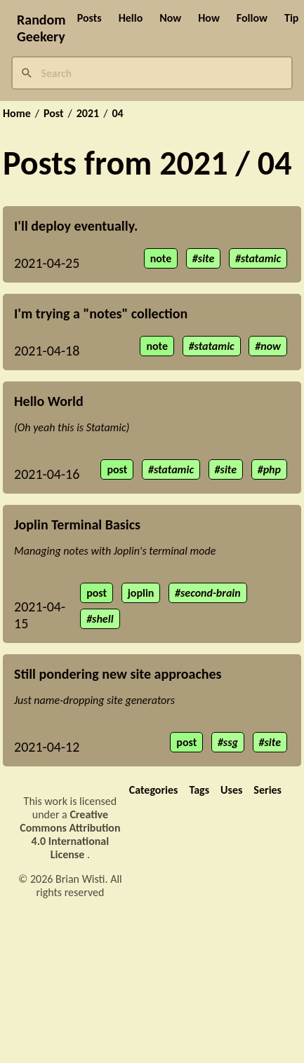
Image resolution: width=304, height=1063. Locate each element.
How (209, 18)
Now (170, 18)
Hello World (49, 401)
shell (102, 618)
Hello (131, 18)
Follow (252, 18)
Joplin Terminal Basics (77, 524)
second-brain (210, 593)
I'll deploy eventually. (76, 225)
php (272, 469)
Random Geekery (41, 28)
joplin (141, 593)
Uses (231, 790)
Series (267, 790)
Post (54, 113)
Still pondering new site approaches (118, 673)
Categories (153, 790)
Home (17, 113)
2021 (88, 113)
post (117, 469)
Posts (89, 18)
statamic (261, 258)
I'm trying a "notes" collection (100, 313)
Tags (199, 790)
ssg (230, 742)
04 (117, 113)
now (270, 346)
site (206, 258)
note (161, 258)
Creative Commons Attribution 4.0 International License (70, 834)
